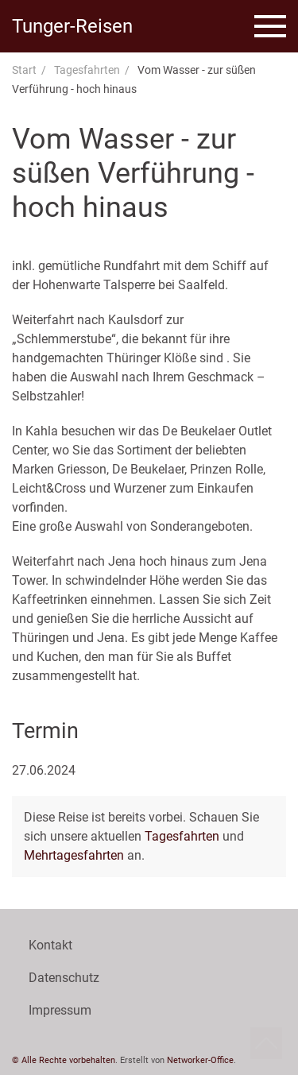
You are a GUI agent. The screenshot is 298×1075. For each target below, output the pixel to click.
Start (24, 70)
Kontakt (50, 945)
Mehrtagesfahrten (74, 855)
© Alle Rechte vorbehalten (63, 1060)
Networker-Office (200, 1060)
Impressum (60, 1010)
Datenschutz (64, 977)
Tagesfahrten (87, 70)
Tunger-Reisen (72, 26)
